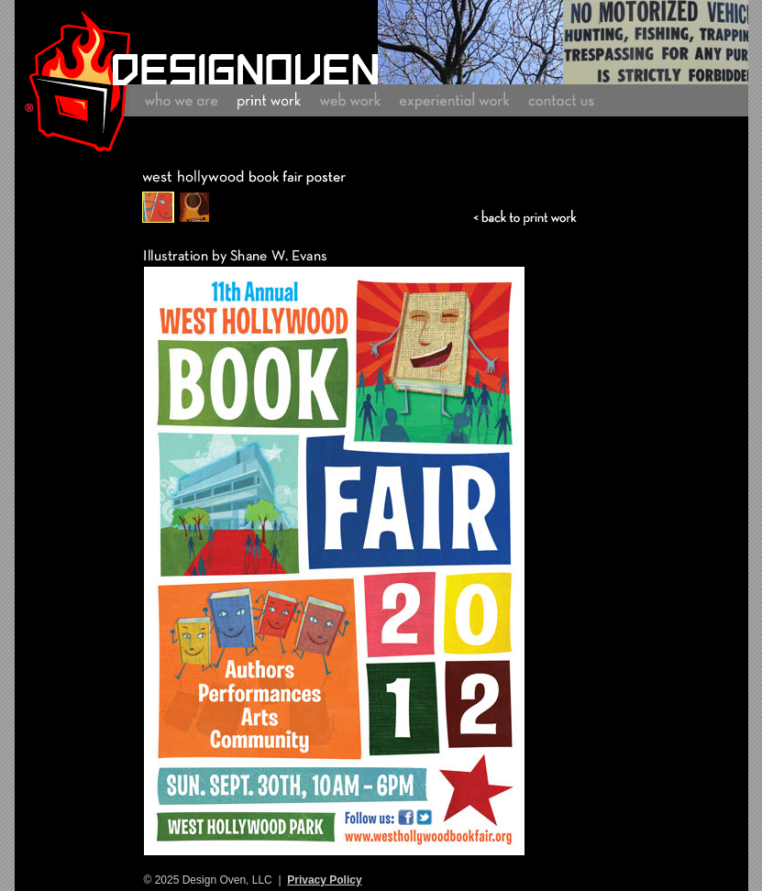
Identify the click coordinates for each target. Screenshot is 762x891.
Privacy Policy (324, 880)
